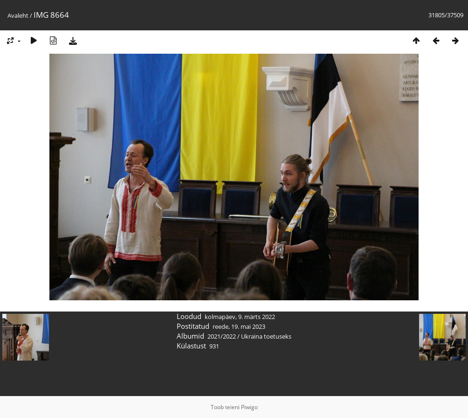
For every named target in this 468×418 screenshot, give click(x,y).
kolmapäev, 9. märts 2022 (240, 316)
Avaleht (17, 15)
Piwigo (249, 407)
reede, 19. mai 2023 (239, 326)
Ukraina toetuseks (266, 336)
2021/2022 (221, 336)
